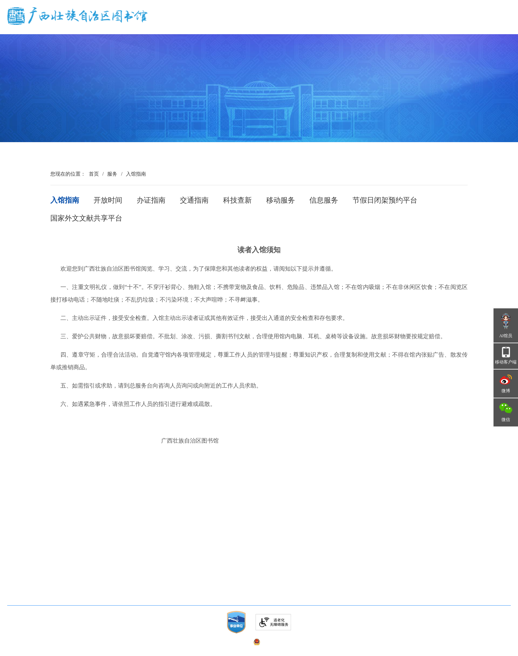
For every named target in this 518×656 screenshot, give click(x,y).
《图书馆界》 (98, 577)
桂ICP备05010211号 (180, 641)
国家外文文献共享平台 (86, 218)
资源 (318, 22)
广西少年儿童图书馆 (33, 550)
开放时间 (108, 200)
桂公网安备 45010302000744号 (294, 641)
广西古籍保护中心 (103, 550)
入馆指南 (136, 174)
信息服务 (323, 200)
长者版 (441, 26)
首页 (179, 22)
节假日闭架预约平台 (385, 200)
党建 (247, 22)
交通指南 (194, 200)
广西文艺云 (192, 591)
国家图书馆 (192, 577)
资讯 (283, 22)
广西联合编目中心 (103, 563)
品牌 (390, 22)
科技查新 (237, 200)
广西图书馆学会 (28, 577)
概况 (212, 22)
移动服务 (280, 200)
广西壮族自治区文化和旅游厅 (212, 563)
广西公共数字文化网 (33, 563)
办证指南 (151, 200)
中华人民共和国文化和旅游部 (212, 550)
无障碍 (415, 26)
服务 (354, 22)
